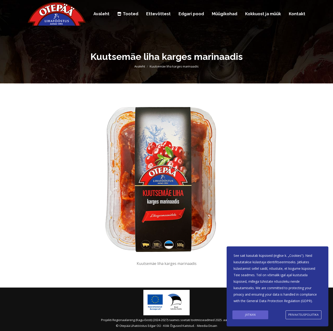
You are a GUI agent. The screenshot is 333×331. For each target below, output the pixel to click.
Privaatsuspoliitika (303, 315)
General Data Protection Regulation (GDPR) (279, 301)
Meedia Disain (207, 326)
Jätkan (250, 315)
